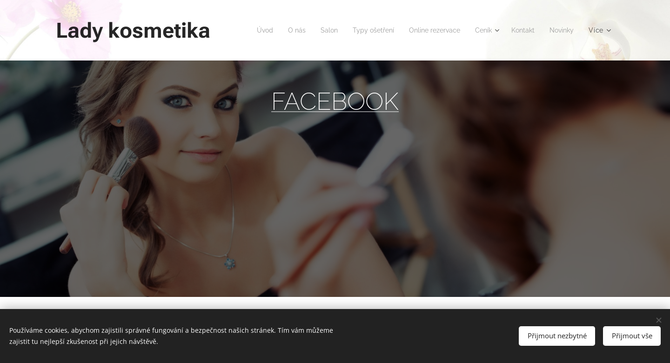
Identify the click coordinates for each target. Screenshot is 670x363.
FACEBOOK (335, 101)
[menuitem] (289, 30)
